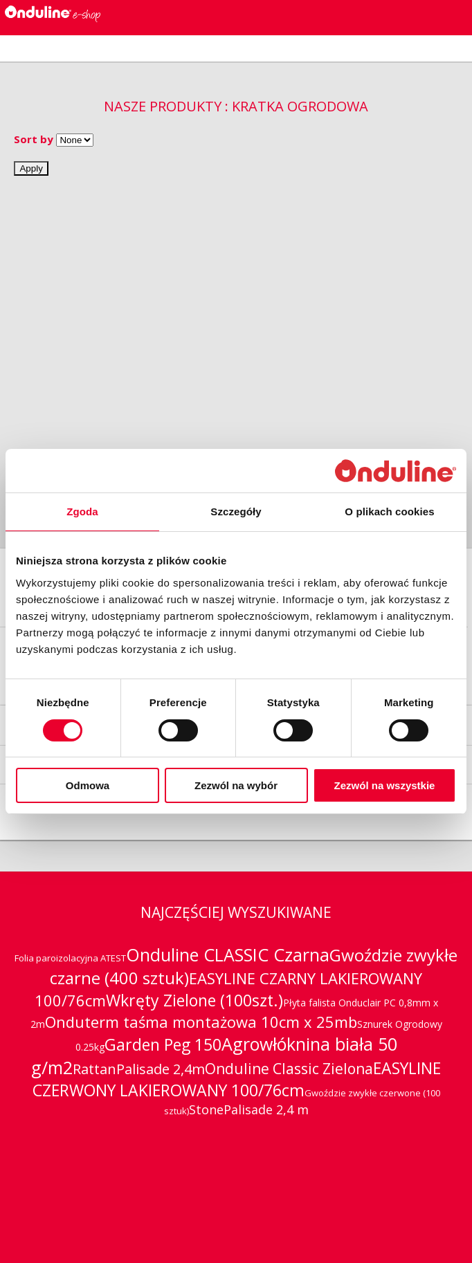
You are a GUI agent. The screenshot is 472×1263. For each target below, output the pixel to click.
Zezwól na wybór (236, 785)
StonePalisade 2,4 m (249, 1109)
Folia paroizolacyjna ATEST (70, 958)
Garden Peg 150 (163, 1044)
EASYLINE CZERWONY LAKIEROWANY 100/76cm (237, 1079)
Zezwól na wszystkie (384, 785)
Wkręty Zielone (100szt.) (194, 1000)
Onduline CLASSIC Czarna (227, 954)
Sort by (33, 139)
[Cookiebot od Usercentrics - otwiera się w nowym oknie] (395, 470)
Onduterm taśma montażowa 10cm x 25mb (201, 1021)
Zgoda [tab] (82, 511)
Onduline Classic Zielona (289, 1068)
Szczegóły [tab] (235, 511)
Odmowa (87, 785)
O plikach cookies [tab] (389, 511)
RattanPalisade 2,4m (139, 1069)
